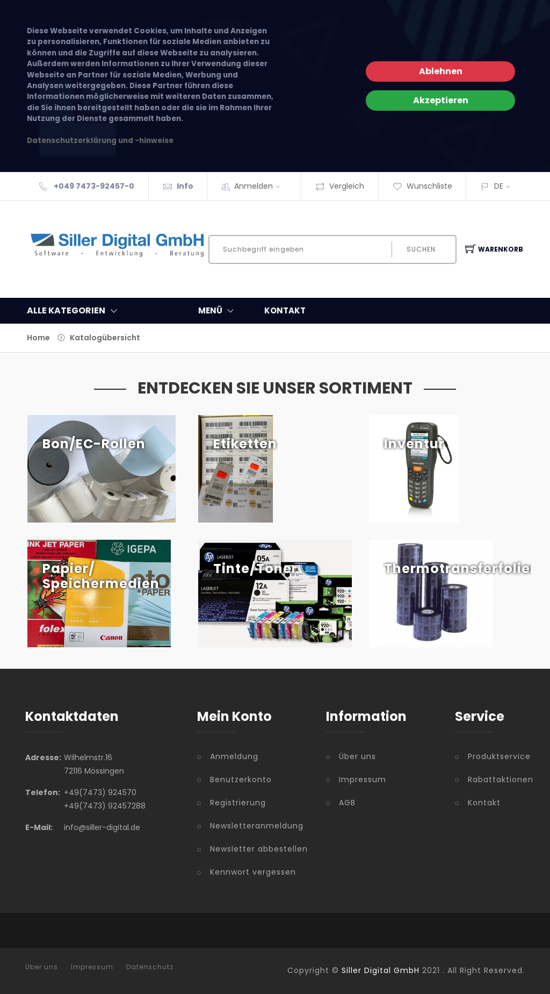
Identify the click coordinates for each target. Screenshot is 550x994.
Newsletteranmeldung (256, 825)
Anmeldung (234, 756)
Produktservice (496, 756)
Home (38, 337)
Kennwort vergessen (253, 872)
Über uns (357, 756)
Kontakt (484, 802)
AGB (347, 802)
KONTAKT (285, 310)
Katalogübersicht (105, 337)
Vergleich (339, 186)
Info (185, 186)
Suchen (421, 249)
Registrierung (238, 802)
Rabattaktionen (496, 779)
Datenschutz (149, 967)
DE (498, 186)
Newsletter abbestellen (259, 848)
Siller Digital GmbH (380, 970)
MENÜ (218, 311)
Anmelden (260, 186)
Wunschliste (422, 186)
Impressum (362, 779)
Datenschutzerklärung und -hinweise (100, 140)
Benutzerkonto (241, 779)
